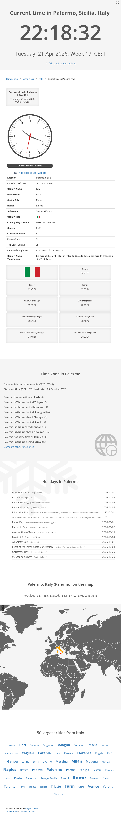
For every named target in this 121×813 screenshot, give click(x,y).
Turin (70, 786)
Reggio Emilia (48, 778)
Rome (79, 777)
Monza (106, 761)
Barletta (34, 745)
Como (57, 753)
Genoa (12, 761)
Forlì (109, 753)
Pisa (8, 778)
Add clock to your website (62, 63)
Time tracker (12, 811)
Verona (108, 786)
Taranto (9, 786)
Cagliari (28, 753)
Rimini (65, 778)
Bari (22, 744)
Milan (76, 761)
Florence (84, 753)
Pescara (97, 770)
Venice (93, 786)
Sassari (107, 778)
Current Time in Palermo (30, 165)
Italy (41, 79)
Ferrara (68, 753)
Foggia (99, 753)
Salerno (94, 778)
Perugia (84, 770)
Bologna (63, 744)
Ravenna (31, 778)
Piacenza (109, 770)
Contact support (27, 811)
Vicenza (58, 794)
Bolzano (78, 745)
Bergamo (47, 745)
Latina (25, 761)
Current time (12, 79)
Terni (22, 786)
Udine (81, 786)
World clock (28, 79)
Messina (62, 761)
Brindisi (104, 745)
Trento (32, 786)
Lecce (36, 761)
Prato (18, 778)
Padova (37, 770)
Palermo (54, 769)
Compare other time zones (19, 447)
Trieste (56, 786)
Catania (44, 753)
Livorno (47, 761)
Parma (71, 770)
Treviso (43, 786)
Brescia (92, 745)
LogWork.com (31, 808)
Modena (92, 761)
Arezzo (12, 745)
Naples (9, 769)
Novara (24, 770)
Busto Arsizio (11, 753)
